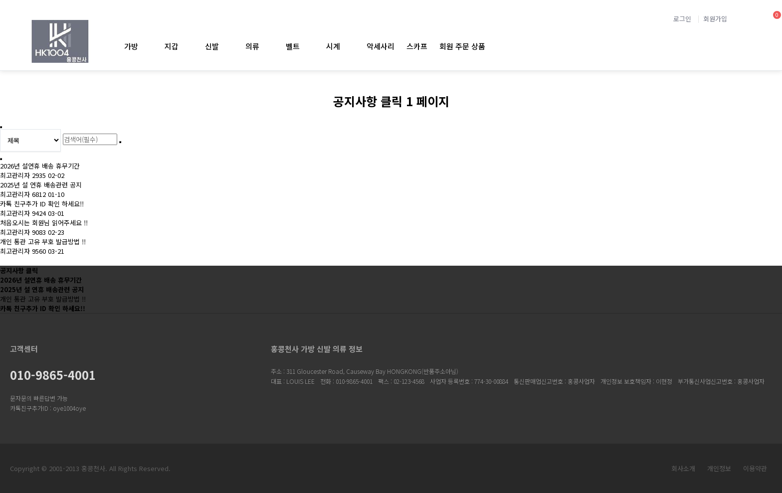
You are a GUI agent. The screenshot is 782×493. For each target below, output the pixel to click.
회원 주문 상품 (462, 46)
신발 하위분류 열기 (227, 46)
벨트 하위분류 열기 (308, 46)
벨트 (293, 46)
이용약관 (755, 468)
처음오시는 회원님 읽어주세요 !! (44, 222)
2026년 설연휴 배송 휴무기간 (40, 165)
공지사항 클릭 (19, 270)
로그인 (682, 18)
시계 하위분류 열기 (348, 46)
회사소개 (683, 468)
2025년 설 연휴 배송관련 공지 (41, 184)
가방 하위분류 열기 (146, 46)
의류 (252, 46)
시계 (333, 46)
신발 (212, 46)
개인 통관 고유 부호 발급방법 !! (43, 241)
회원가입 (715, 18)
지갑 (172, 46)
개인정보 (719, 468)
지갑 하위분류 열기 (187, 46)
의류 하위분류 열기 (267, 46)
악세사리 (380, 46)
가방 (131, 46)
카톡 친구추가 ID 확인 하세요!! (42, 203)
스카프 (416, 46)
